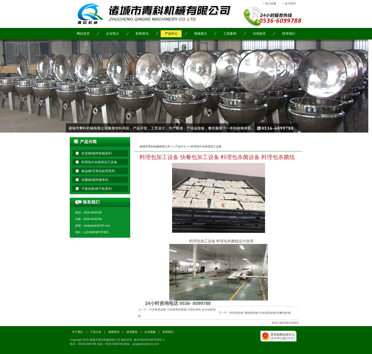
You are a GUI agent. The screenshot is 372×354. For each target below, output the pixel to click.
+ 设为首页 (289, 3)
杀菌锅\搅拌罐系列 (94, 180)
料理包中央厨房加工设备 (206, 146)
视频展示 (200, 33)
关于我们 (77, 332)
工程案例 (229, 33)
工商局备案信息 (281, 341)
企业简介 (112, 33)
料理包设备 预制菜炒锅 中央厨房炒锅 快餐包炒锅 (260, 312)
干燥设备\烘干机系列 (96, 188)
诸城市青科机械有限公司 (155, 146)
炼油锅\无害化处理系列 (98, 171)
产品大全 (95, 332)
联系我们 (288, 33)
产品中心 (171, 33)
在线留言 (259, 33)
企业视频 (150, 332)
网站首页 (83, 33)
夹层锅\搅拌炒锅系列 (96, 153)
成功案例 (131, 332)
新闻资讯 (142, 33)
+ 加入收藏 (269, 3)
